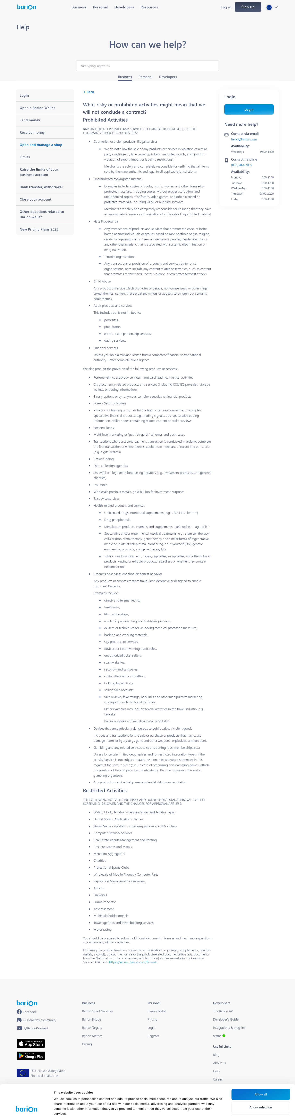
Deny (260, 1089)
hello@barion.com (244, 139)
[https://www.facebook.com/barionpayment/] (27, 1011)
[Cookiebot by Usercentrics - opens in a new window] (26, 1108)
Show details (215, 1108)
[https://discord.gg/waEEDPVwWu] (36, 1019)
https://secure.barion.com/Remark (133, 962)
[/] (27, 1003)
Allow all (260, 1063)
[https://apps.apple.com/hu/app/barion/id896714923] (31, 1043)
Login (249, 109)
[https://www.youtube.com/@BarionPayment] (32, 1028)
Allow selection (261, 1076)
